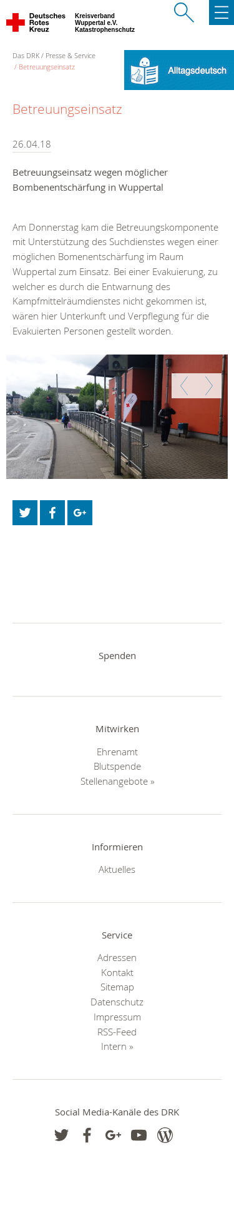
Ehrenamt (117, 751)
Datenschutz (117, 1001)
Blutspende (117, 766)
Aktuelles (117, 869)
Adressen (117, 957)
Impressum (117, 1016)
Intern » (117, 1046)
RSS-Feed (117, 1031)
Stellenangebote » (117, 781)
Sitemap (117, 986)
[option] (117, 417)
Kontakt (117, 972)
